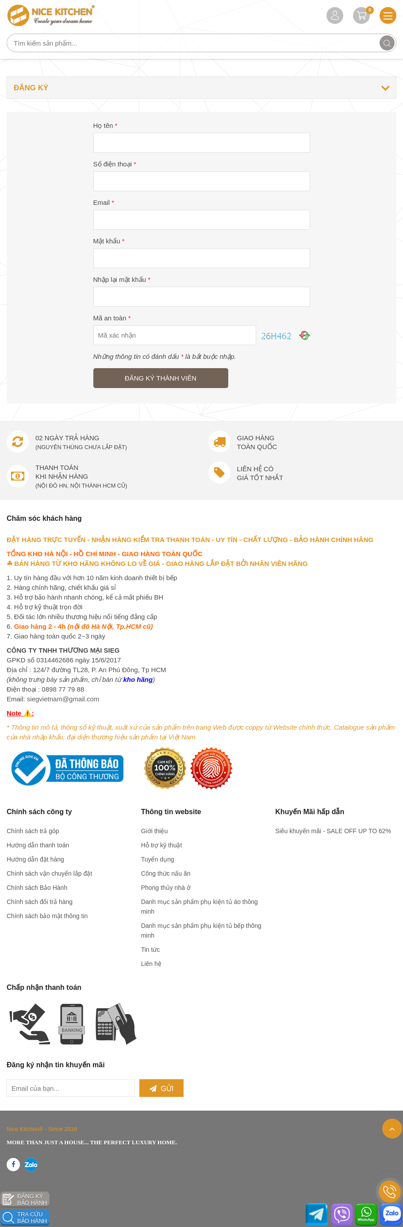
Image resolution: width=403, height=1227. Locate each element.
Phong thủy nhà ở (166, 887)
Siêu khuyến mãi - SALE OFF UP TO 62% (333, 831)
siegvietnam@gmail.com (63, 699)
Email (104, 202)
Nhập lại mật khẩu (122, 279)
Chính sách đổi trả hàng (40, 901)
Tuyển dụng (157, 859)
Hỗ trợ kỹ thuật (161, 845)
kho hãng (138, 679)
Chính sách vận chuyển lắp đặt (49, 873)
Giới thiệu (154, 831)
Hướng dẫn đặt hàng (35, 859)
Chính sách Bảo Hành (37, 887)
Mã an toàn (112, 318)
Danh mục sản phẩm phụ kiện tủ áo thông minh (199, 906)
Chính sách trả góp (33, 831)
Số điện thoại (115, 164)
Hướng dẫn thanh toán (38, 845)
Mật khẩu (109, 241)
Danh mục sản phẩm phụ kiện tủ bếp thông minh (201, 930)
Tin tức (150, 949)
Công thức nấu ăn (166, 873)
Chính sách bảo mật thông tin (47, 915)
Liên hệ (151, 963)
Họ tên (105, 125)
